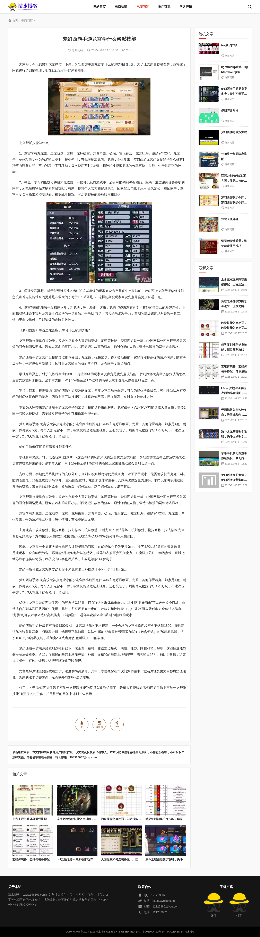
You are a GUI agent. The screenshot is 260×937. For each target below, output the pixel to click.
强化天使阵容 (229, 219)
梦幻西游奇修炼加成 (234, 132)
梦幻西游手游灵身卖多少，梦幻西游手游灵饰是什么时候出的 (234, 93)
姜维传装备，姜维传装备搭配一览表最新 (38, 859)
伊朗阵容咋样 (229, 110)
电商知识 (121, 6)
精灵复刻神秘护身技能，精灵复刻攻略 (169, 819)
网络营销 (186, 6)
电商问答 (143, 6)
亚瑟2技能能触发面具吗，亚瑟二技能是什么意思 (234, 180)
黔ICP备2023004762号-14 (150, 931)
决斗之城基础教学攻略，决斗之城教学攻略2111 (175, 859)
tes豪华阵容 (229, 45)
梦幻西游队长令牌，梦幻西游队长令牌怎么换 (234, 202)
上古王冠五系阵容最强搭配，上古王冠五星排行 (42, 819)
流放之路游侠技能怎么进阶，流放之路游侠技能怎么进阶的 (94, 819)
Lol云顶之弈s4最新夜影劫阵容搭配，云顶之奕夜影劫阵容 (93, 859)
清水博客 (23, 6)
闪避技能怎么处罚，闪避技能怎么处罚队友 (128, 819)
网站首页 (99, 6)
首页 (15, 20)
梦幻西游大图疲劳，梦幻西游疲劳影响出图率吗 (234, 480)
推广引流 (164, 6)
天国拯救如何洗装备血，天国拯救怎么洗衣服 (129, 859)
